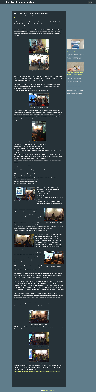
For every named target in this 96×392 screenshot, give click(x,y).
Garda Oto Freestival (50, 371)
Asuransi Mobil (25, 371)
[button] (15, 17)
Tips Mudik (58, 371)
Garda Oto (42, 371)
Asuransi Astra (18, 371)
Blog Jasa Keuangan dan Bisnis (21, 2)
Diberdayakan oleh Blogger (48, 390)
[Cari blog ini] (86, 2)
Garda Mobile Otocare (34, 371)
